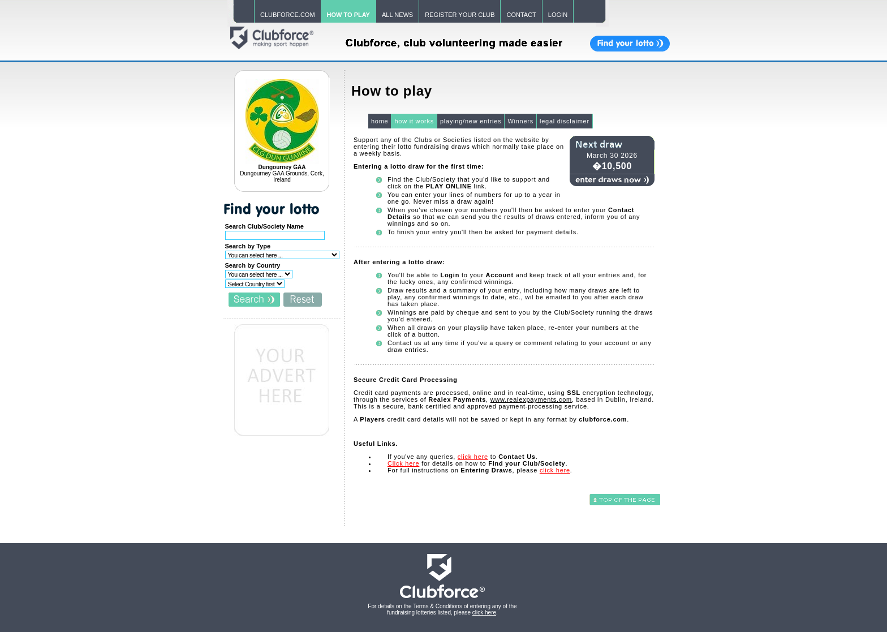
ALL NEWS (397, 14)
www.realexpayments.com (531, 399)
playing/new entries (470, 121)
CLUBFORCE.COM (287, 14)
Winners (520, 121)
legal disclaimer (564, 121)
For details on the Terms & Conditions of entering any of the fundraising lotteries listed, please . (442, 609)
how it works (414, 121)
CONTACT (521, 14)
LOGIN (557, 14)
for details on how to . (477, 463)
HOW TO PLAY (348, 14)
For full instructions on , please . (479, 470)
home (380, 121)
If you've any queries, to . (462, 456)
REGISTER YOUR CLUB (459, 14)
